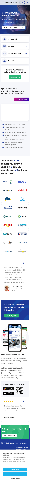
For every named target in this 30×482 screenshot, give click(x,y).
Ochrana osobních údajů (22, 447)
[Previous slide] (23, 263)
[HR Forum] (22, 207)
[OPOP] (7, 242)
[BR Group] (7, 190)
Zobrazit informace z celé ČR (10, 27)
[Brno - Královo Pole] (22, 190)
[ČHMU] (7, 207)
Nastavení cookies (15, 478)
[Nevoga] (22, 251)
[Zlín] (7, 199)
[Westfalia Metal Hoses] (7, 233)
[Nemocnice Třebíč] (22, 233)
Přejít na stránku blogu (9, 435)
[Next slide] (26, 263)
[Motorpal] (22, 199)
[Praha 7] (7, 181)
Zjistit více (5, 465)
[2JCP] (22, 216)
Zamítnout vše (15, 474)
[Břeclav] (7, 216)
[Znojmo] (7, 225)
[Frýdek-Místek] (7, 251)
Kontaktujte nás (15, 77)
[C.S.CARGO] (22, 242)
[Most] (22, 181)
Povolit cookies (15, 469)
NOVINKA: (22, 99)
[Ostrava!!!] (22, 225)
